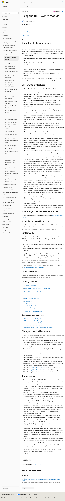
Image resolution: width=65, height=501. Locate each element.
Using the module (27, 33)
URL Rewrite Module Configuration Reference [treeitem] (10, 67)
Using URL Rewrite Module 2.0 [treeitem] (11, 152)
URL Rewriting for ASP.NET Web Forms (34, 267)
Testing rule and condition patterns (33, 311)
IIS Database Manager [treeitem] (9, 211)
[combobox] (10, 13)
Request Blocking (30, 308)
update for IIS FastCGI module (38, 367)
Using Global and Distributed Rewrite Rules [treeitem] (11, 76)
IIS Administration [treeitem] (7, 232)
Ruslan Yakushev (27, 39)
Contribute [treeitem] (5, 227)
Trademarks (3, 500)
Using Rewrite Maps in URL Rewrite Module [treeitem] (11, 81)
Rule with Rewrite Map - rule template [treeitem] (11, 111)
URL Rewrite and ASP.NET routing (33, 321)
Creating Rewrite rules (30, 285)
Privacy (31, 498)
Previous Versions (13, 498)
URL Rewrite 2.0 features (28, 29)
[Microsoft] (3, 2)
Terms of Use (53, 498)
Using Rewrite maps (29, 295)
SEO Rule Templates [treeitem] (9, 131)
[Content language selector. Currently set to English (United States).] (8, 494)
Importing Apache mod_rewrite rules (33, 298)
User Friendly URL (30, 303)
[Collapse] (18, 10)
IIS (27, 11)
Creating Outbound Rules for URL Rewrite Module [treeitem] (11, 135)
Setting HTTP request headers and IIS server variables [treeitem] (10, 162)
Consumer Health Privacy (42, 498)
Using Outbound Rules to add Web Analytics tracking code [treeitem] (11, 140)
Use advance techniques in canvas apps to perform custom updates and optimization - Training (42, 480)
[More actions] (62, 11)
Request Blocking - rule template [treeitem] (10, 116)
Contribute (25, 498)
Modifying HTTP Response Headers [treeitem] (11, 168)
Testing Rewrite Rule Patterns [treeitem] (11, 94)
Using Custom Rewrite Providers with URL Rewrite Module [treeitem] (11, 173)
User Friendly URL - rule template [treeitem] (10, 106)
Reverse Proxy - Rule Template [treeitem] (10, 127)
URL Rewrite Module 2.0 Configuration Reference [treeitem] (10, 157)
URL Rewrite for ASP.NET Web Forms (33, 325)
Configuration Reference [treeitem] (8, 230)
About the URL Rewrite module (30, 27)
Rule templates (28, 301)
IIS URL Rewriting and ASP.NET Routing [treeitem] (11, 90)
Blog (20, 498)
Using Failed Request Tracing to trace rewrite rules (37, 288)
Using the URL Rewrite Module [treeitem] (10, 58)
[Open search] (58, 2)
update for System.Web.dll (37, 370)
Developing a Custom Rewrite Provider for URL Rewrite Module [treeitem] (10, 179)
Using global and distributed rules (33, 291)
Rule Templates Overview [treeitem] (11, 119)
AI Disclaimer (4, 498)
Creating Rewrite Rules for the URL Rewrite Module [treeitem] (11, 63)
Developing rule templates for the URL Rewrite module (38, 327)
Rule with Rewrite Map (32, 306)
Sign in (61, 2)
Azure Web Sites (46, 81)
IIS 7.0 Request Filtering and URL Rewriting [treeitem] (11, 97)
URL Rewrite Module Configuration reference (36, 318)
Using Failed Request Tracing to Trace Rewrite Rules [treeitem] (11, 72)
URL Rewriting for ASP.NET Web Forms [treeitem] (11, 102)
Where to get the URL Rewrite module (31, 31)
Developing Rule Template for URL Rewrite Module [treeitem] (11, 123)
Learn (23, 11)
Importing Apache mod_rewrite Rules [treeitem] (9, 85)
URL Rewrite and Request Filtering (33, 323)
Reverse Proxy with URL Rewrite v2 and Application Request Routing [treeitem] (11, 146)
